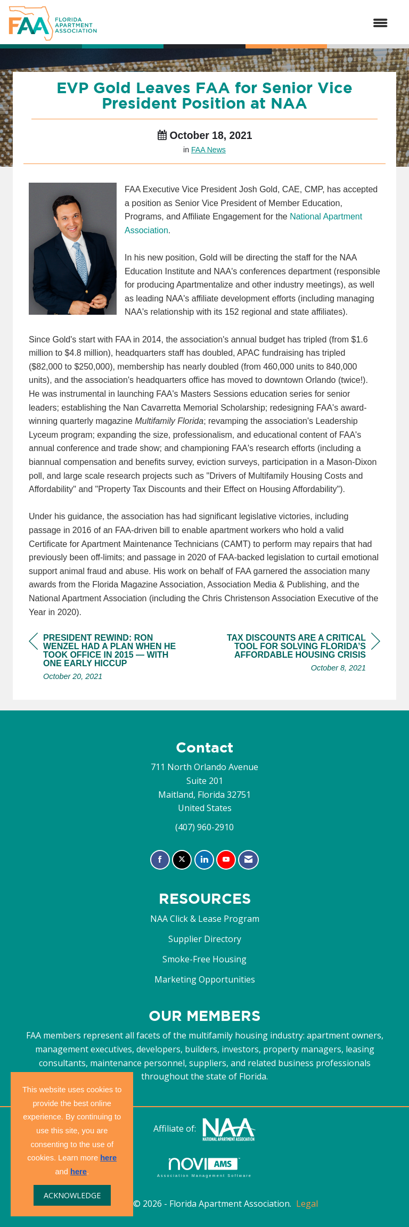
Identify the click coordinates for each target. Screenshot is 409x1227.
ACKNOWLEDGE (72, 1195)
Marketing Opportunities (204, 979)
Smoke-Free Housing (204, 959)
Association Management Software (204, 1167)
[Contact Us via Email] (248, 860)
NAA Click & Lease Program (204, 919)
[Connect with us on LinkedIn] (204, 860)
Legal (307, 1203)
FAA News (208, 149)
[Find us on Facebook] (160, 860)
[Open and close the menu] (248, 23)
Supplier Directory (204, 939)
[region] (300, 654)
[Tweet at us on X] (182, 860)
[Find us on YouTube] (226, 860)
